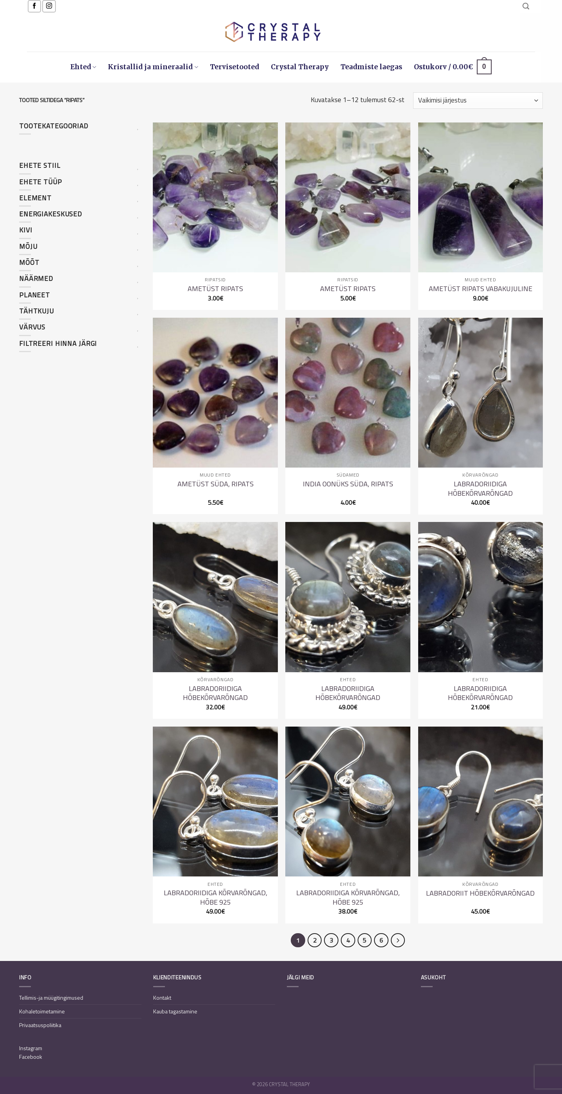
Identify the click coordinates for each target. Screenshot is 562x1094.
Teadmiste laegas (371, 67)
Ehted (83, 67)
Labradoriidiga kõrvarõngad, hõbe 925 (215, 897)
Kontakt (162, 997)
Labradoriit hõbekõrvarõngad (480, 893)
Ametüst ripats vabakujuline (480, 288)
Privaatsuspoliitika (40, 1025)
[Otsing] (526, 6)
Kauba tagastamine (175, 1011)
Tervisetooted (234, 67)
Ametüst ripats (215, 288)
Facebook (30, 1057)
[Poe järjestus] (478, 100)
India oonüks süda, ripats (348, 483)
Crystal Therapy (300, 67)
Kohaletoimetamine (42, 1011)
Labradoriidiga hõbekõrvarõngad (480, 488)
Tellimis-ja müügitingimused (51, 997)
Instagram (30, 1048)
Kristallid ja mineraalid (153, 67)
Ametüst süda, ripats (215, 483)
